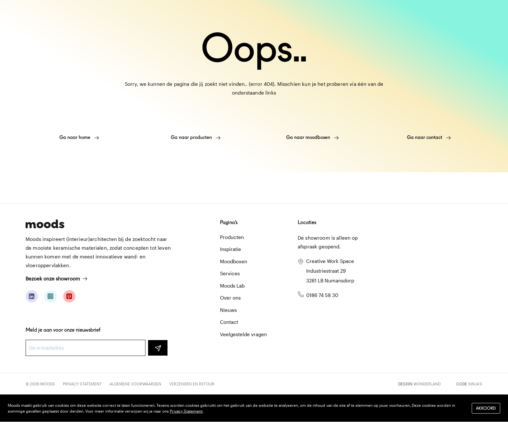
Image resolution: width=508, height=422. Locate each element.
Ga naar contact (429, 137)
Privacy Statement (82, 384)
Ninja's (475, 384)
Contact (229, 322)
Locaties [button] (307, 222)
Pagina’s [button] (228, 222)
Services (230, 273)
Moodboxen (233, 261)
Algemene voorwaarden (135, 384)
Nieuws (228, 310)
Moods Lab (232, 286)
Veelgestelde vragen (243, 334)
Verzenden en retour (191, 384)
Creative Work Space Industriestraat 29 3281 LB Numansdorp (330, 270)
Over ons (230, 298)
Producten (232, 237)
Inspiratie (230, 249)
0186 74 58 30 (322, 295)
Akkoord (486, 408)
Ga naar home (79, 137)
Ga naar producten (196, 137)
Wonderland (427, 384)
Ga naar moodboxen (312, 137)
